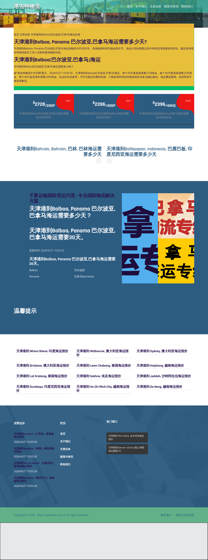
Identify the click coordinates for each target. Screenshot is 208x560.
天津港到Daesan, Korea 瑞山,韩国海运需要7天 (126, 449)
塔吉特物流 (27, 6)
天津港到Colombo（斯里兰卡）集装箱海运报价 (34, 479)
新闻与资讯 (171, 6)
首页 (130, 6)
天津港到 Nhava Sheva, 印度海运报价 (42, 351)
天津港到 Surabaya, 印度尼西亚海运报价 (43, 389)
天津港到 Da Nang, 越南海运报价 (159, 387)
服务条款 (166, 515)
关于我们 (141, 6)
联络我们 (187, 6)
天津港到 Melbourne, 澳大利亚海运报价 (102, 353)
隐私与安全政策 (185, 515)
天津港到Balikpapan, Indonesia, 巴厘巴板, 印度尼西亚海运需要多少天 (149, 151)
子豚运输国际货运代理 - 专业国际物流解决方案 (72, 198)
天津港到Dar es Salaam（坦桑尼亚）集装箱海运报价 (34, 465)
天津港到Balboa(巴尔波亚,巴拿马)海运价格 (55, 34)
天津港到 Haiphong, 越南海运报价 (160, 366)
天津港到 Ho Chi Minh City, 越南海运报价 (103, 389)
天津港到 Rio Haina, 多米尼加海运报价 (126, 437)
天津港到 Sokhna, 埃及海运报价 (98, 376)
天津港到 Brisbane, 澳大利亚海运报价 (42, 366)
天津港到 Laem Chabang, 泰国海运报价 (103, 366)
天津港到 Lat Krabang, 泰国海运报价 (41, 376)
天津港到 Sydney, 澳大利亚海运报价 (161, 351)
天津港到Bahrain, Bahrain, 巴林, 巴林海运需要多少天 (59, 151)
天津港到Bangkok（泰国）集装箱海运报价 (34, 450)
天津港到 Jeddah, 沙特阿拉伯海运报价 (163, 376)
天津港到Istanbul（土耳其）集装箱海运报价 (34, 435)
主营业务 (155, 6)
